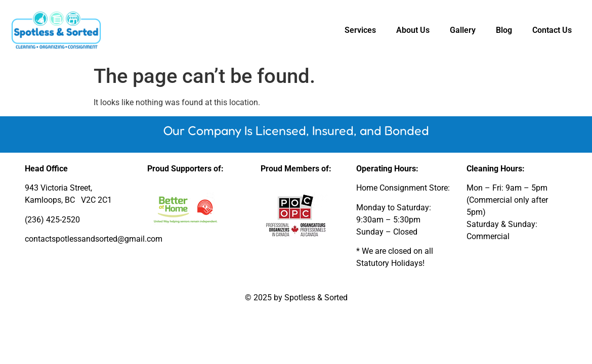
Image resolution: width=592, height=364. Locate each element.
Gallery (463, 30)
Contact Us (552, 30)
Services (360, 30)
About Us (413, 30)
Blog (504, 30)
